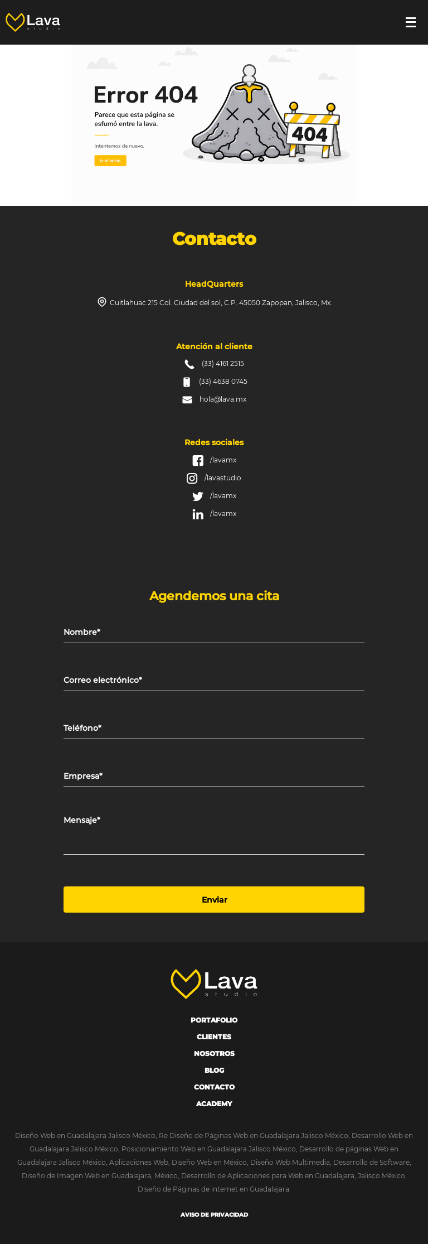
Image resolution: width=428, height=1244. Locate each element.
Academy (214, 1104)
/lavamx (223, 460)
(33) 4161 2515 (223, 363)
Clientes (214, 1037)
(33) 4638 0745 (223, 381)
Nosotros (214, 1053)
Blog (214, 1070)
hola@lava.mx (223, 399)
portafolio (214, 1020)
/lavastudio (223, 478)
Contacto (214, 1087)
